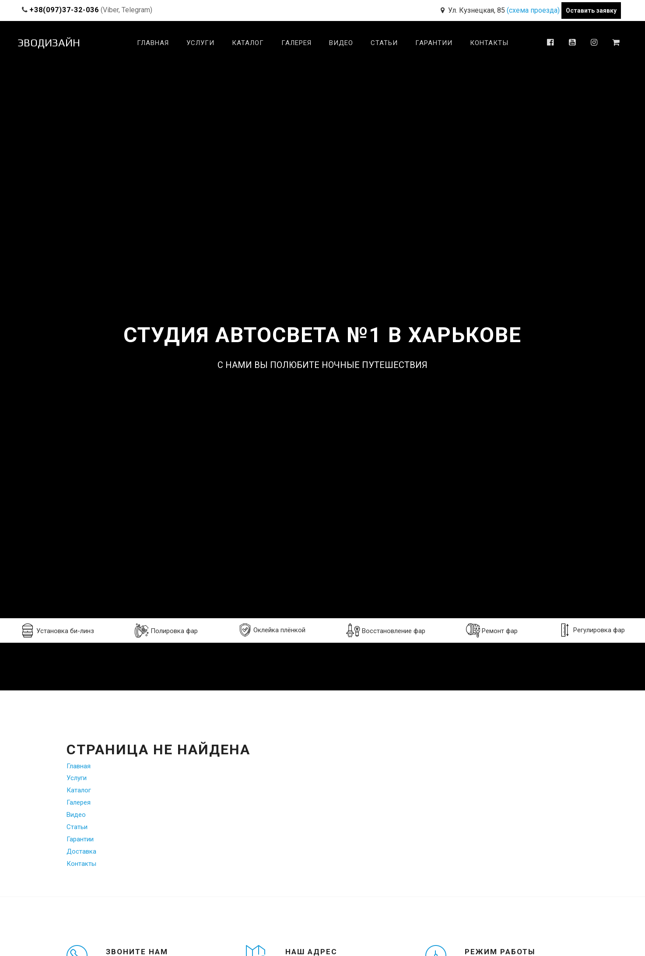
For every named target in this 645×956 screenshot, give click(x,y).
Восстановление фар (385, 630)
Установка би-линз (57, 630)
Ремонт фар (492, 630)
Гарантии (433, 43)
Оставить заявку (591, 10)
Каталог (248, 43)
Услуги (200, 43)
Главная (153, 43)
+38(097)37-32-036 (64, 10)
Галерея (296, 43)
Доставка (81, 851)
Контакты (489, 43)
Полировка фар (166, 630)
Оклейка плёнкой (271, 630)
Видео (341, 43)
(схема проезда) (533, 10)
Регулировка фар (591, 630)
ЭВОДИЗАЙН (49, 43)
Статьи (384, 43)
